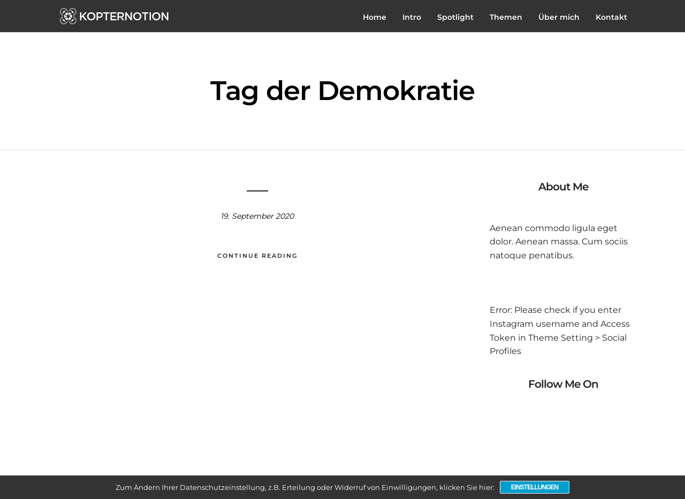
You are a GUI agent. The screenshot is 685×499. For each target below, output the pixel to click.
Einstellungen (534, 487)
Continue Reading (257, 255)
